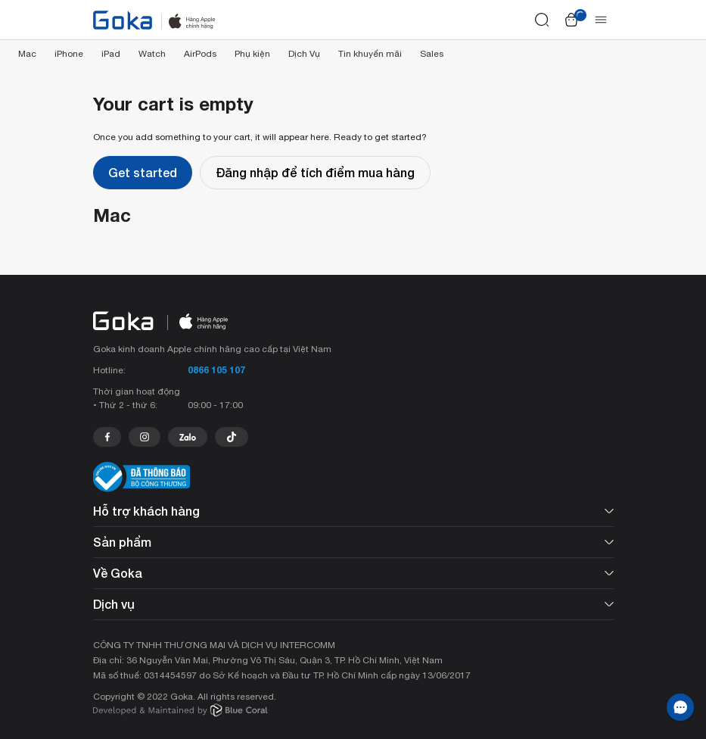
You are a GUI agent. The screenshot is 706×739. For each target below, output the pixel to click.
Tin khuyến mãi (370, 53)
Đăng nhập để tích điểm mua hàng (315, 172)
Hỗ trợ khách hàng (353, 511)
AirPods (200, 53)
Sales (431, 53)
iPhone (68, 53)
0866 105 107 (216, 370)
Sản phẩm (353, 542)
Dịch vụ (353, 604)
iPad (110, 53)
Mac (27, 53)
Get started (142, 172)
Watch (152, 53)
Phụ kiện (252, 53)
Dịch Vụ (304, 53)
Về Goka (353, 573)
